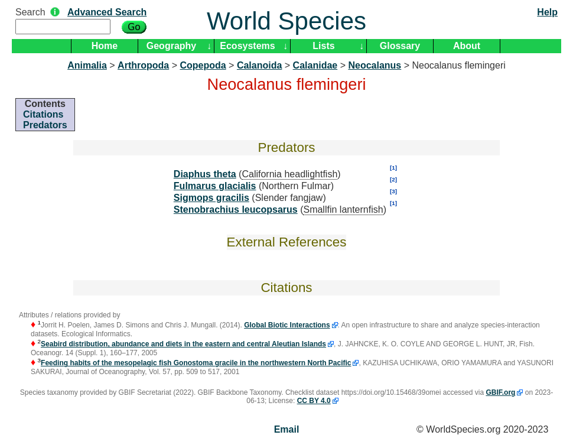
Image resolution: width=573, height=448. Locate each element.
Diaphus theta (205, 174)
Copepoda (203, 65)
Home (105, 46)
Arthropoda (143, 65)
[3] (393, 191)
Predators (45, 125)
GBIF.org (500, 392)
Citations (43, 114)
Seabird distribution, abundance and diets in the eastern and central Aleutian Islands (183, 344)
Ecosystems (247, 46)
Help (547, 12)
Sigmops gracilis (211, 198)
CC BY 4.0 (314, 401)
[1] (393, 167)
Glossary (400, 46)
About (466, 46)
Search (30, 12)
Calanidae (315, 65)
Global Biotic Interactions (287, 325)
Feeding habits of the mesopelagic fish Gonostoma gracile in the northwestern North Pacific (196, 363)
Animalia (87, 65)
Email (286, 429)
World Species (286, 21)
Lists (323, 46)
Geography (171, 46)
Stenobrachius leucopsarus (236, 209)
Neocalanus (374, 65)
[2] (393, 179)
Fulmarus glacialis (215, 186)
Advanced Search (106, 12)
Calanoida (259, 65)
